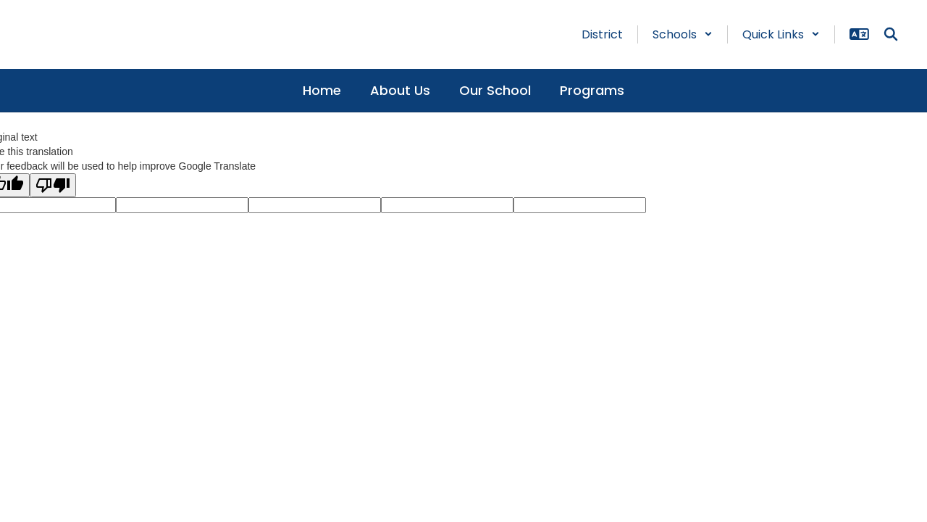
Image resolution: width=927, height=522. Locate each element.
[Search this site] (891, 34)
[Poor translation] (53, 185)
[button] (683, 34)
